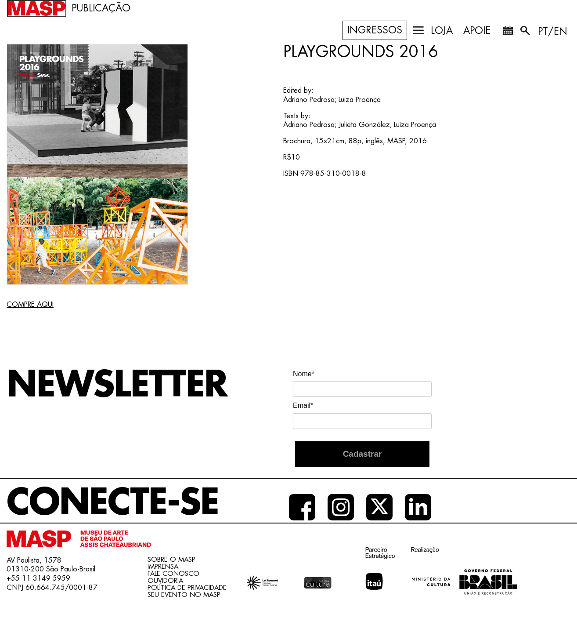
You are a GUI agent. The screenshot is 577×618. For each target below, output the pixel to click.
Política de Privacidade (187, 588)
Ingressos (374, 30)
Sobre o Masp (171, 559)
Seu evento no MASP (184, 595)
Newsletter (117, 385)
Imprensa (163, 566)
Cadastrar (362, 453)
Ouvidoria (165, 581)
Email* (303, 405)
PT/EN (552, 31)
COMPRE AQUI (30, 304)
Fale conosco (173, 574)
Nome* (303, 374)
